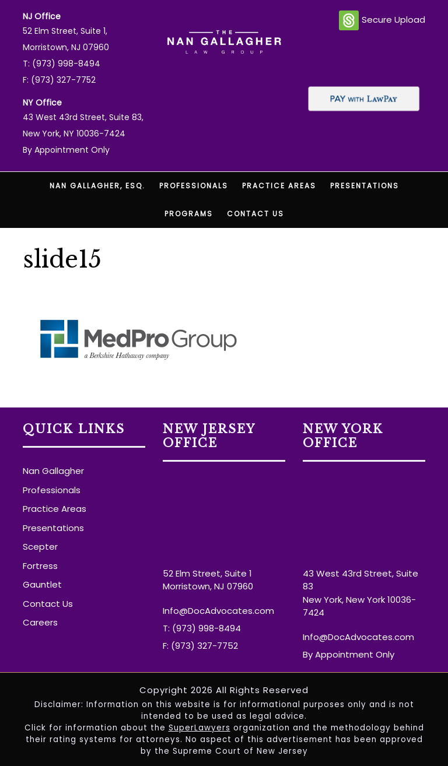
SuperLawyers (199, 727)
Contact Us (255, 214)
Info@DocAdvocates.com (218, 611)
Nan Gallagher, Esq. (97, 186)
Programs (188, 214)
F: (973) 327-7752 (59, 80)
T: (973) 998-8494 (61, 63)
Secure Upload (382, 20)
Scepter (40, 546)
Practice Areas (279, 186)
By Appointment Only (66, 150)
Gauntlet (42, 584)
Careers (40, 622)
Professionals (193, 186)
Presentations (364, 186)
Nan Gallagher (53, 471)
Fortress (40, 566)
